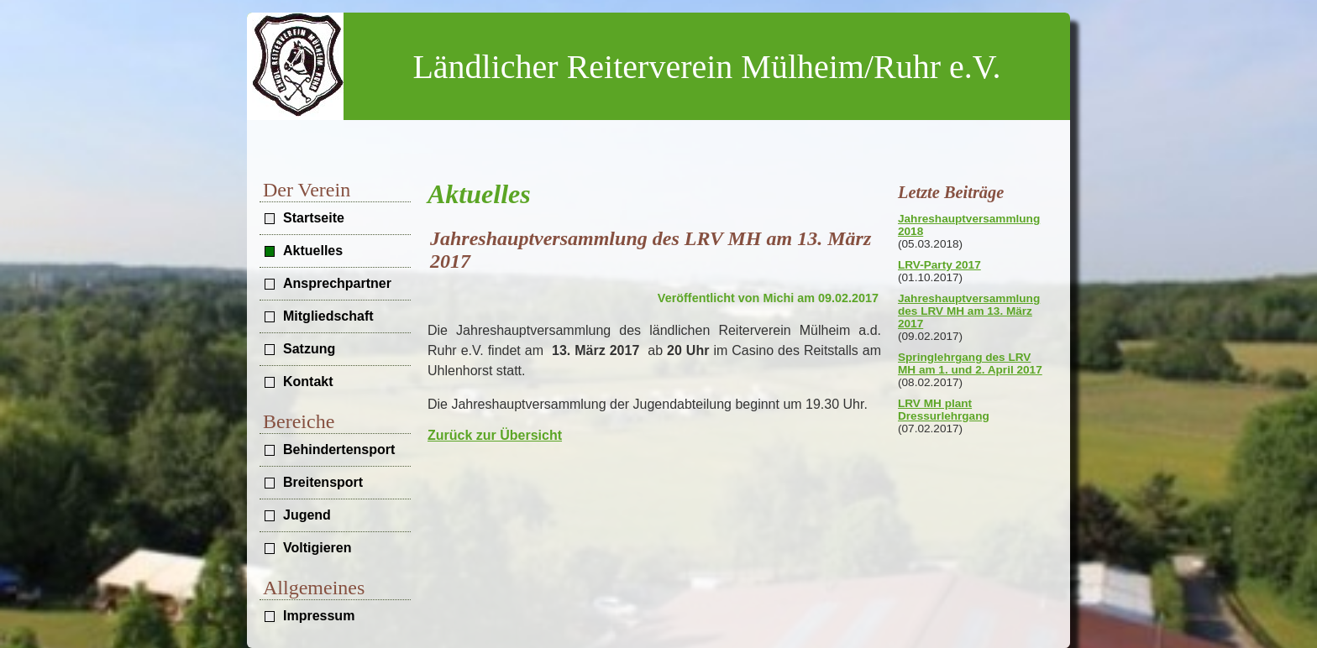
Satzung (309, 349)
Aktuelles (313, 250)
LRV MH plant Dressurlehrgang (943, 409)
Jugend (307, 515)
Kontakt (308, 381)
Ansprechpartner (337, 283)
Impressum (318, 616)
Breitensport (323, 482)
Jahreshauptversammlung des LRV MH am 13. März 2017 (969, 311)
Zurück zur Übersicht (495, 435)
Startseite (313, 218)
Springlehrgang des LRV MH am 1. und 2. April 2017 (970, 363)
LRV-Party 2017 (939, 265)
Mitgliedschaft (328, 316)
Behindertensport (339, 449)
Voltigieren (317, 548)
